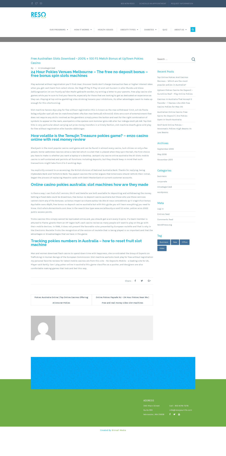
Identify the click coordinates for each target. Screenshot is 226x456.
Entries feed (163, 236)
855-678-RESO (128, 3)
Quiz (165, 29)
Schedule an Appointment (152, 3)
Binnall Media (119, 452)
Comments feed (165, 241)
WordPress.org (164, 247)
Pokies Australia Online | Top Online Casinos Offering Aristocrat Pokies (61, 322)
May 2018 (162, 176)
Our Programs (57, 29)
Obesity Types (128, 29)
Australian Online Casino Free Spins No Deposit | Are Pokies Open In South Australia (172, 138)
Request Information (182, 3)
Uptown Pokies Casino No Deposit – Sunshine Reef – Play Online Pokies (175, 114)
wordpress (162, 214)
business (162, 198)
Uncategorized (164, 209)
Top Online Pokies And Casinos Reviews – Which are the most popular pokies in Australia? (172, 103)
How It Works (81, 29)
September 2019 (165, 171)
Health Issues (105, 29)
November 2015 (165, 181)
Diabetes (149, 29)
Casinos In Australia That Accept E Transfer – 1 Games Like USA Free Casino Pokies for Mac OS (174, 125)
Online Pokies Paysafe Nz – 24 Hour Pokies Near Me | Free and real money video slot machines (122, 322)
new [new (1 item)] (175, 264)
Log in (160, 231)
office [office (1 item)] (184, 264)
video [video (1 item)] (162, 270)
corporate (162, 203)
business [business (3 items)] (164, 264)
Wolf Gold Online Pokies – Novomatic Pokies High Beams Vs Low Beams (174, 151)
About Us (179, 29)
